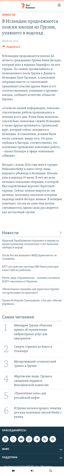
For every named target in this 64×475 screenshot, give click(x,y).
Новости (8, 15)
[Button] (11, 47)
